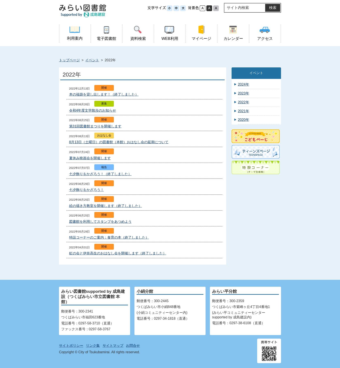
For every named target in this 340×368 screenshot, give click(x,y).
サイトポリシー (71, 345)
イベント (92, 60)
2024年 (243, 84)
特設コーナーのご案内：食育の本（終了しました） (109, 237)
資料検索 (138, 33)
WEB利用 (170, 33)
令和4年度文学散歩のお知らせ (92, 110)
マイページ (201, 33)
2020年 (243, 120)
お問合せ (133, 345)
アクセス (265, 33)
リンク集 (93, 345)
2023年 (243, 93)
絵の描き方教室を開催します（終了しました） (105, 206)
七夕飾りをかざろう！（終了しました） (100, 174)
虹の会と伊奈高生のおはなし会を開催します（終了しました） (117, 253)
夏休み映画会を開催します (90, 158)
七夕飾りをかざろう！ (86, 190)
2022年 (243, 102)
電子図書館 (106, 33)
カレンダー (233, 33)
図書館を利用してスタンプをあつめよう (100, 221)
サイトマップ (113, 345)
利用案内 (75, 33)
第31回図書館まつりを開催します (95, 126)
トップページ (69, 60)
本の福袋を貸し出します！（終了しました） (104, 94)
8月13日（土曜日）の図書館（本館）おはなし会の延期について (119, 142)
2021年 (243, 111)
